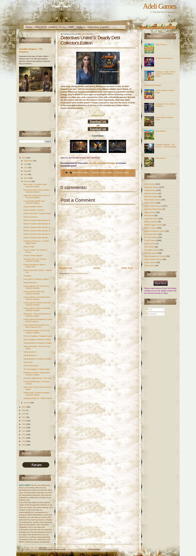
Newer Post (65, 268)
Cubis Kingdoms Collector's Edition (37, 339)
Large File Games (151, 219)
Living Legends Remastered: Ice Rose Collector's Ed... (36, 326)
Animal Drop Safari (30, 366)
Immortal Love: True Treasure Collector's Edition (35, 260)
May (26, 171)
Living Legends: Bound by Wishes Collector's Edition (36, 309)
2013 (24, 431)
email (40, 520)
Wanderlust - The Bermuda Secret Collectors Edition (36, 315)
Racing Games (150, 244)
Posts (149, 310)
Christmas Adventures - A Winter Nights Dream (36, 242)
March (26, 178)
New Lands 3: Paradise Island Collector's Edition (35, 185)
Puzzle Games (122, 172)
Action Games (150, 184)
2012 (24, 435)
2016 (24, 421)
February (28, 181)
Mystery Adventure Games (155, 231)
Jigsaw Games (150, 212)
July (26, 164)
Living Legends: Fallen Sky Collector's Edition (34, 292)
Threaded (27, 276)
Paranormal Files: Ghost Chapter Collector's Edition (36, 191)
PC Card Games (151, 237)
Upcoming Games (98, 27)
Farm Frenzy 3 (161, 45)
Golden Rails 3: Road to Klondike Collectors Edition (36, 394)
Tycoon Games (150, 262)
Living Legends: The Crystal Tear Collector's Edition (36, 287)
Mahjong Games (151, 222)
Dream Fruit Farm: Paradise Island (36, 213)
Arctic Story (27, 362)
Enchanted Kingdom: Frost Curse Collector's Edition (36, 331)
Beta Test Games (151, 197)
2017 (24, 417)
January (27, 403)
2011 (24, 438)
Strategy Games (151, 253)
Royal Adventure (29, 283)
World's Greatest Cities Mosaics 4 (36, 227)
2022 (24, 158)
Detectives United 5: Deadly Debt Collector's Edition (36, 374)
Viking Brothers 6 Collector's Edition (37, 343)
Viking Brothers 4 (30, 355)
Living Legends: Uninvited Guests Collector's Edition (36, 298)
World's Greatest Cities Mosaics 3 (36, 231)
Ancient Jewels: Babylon (33, 256)
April (26, 174)
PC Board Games (151, 234)
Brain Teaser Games (152, 200)
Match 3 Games (150, 228)
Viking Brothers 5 (30, 352)
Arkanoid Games (151, 193)
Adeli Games (159, 6)
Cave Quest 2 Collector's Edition (36, 279)
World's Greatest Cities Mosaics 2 (36, 234)
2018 (24, 414)
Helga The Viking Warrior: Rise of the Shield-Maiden (36, 196)
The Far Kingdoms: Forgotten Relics (37, 336)
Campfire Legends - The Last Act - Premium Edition (165, 146)
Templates (94, 549)
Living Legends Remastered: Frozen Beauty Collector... (37, 320)
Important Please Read (153, 209)
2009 (24, 445)
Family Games (150, 203)
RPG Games (149, 247)
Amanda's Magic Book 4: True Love (37, 378)
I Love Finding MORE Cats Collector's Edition (34, 202)
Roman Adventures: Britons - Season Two (34, 266)
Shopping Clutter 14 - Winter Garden (37, 398)
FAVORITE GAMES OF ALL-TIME (54, 27)
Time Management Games (155, 256)
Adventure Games (81, 172)
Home (29, 27)
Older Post (127, 268)
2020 (24, 410)
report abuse (155, 288)
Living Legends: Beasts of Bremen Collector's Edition (36, 304)
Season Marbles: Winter (32, 207)
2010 (24, 441)
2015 (24, 424)
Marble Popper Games (153, 225)
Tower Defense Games (153, 259)
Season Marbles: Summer (33, 210)
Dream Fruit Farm (30, 217)
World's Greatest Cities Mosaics (35, 238)
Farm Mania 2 (160, 131)
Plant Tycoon (160, 158)
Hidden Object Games (102, 172)
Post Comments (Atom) (79, 273)
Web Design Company (46, 549)
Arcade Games (150, 190)
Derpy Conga (28, 247)
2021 (24, 407)
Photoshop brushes (60, 549)
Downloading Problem (153, 85)
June (26, 168)
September (28, 161)
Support (80, 27)
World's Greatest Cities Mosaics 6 (36, 220)
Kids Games (149, 215)
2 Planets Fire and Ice (164, 58)
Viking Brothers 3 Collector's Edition (37, 359)
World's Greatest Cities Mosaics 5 (36, 224)
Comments (151, 314)
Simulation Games (151, 250)
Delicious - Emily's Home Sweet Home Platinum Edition (165, 74)
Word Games (149, 266)
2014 (24, 428)
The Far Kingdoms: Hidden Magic (36, 369)
